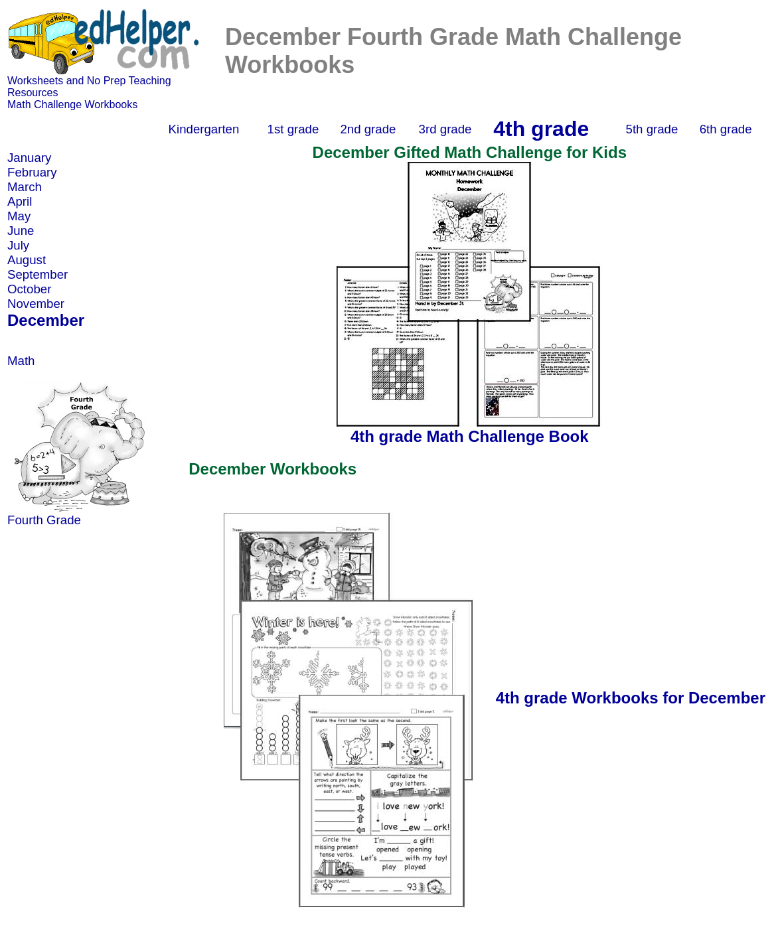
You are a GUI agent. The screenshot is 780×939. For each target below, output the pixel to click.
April (19, 201)
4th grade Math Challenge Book (470, 436)
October (29, 289)
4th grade (541, 129)
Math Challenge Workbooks (72, 104)
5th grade (652, 129)
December (45, 320)
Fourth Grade (44, 520)
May (19, 216)
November (35, 304)
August (26, 260)
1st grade (293, 129)
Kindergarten (204, 129)
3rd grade (445, 129)
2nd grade (368, 129)
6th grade (726, 129)
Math (21, 361)
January (29, 158)
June (20, 231)
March (24, 187)
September (37, 274)
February (32, 172)
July (18, 245)
